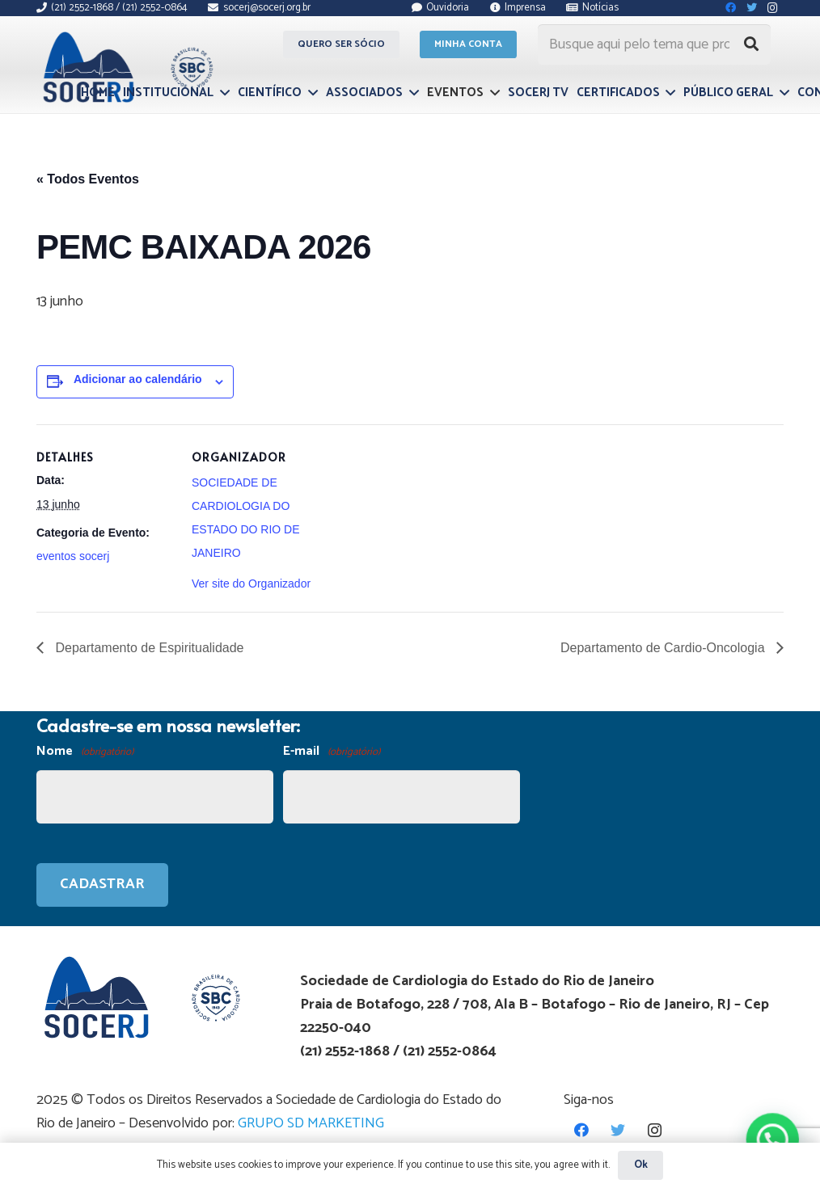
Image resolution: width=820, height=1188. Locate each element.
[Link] (125, 67)
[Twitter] (618, 1130)
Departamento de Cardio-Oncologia (664, 648)
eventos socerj (72, 556)
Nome (84, 752)
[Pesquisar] (751, 44)
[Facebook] (582, 1130)
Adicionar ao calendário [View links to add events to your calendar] (138, 379)
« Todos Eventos (87, 179)
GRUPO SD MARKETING (311, 1123)
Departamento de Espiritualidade (147, 648)
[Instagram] (654, 1130)
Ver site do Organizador (251, 583)
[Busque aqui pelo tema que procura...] (654, 44)
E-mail (331, 752)
